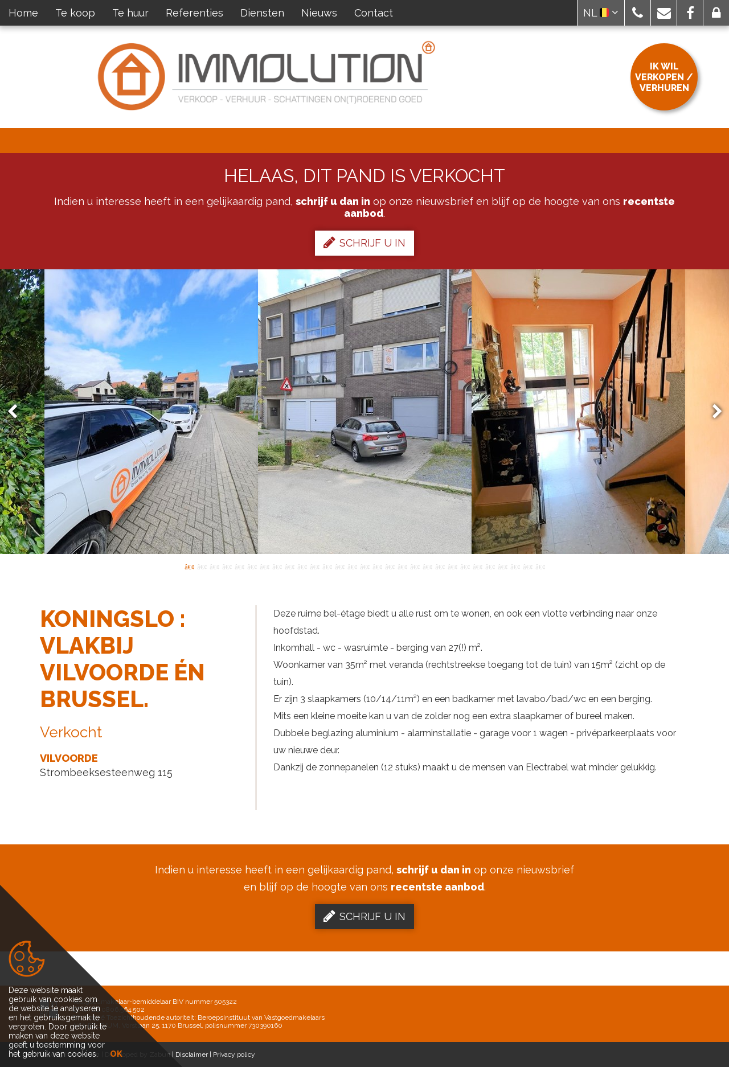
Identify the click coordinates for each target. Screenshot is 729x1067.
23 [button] (465, 566)
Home (23, 13)
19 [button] (414, 566)
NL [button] (601, 13)
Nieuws (319, 13)
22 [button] (452, 566)
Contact (373, 13)
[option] (365, 411)
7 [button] (264, 566)
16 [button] (377, 566)
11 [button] (314, 566)
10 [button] (302, 566)
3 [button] (214, 566)
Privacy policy (234, 1054)
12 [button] (327, 566)
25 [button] (490, 566)
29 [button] (540, 566)
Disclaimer (191, 1054)
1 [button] (189, 566)
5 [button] (239, 566)
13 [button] (339, 566)
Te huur (130, 13)
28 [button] (527, 566)
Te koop (75, 13)
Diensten (262, 13)
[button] (637, 13)
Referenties (194, 13)
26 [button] (502, 566)
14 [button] (352, 566)
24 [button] (477, 566)
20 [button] (427, 566)
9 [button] (289, 566)
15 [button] (364, 566)
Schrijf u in (364, 242)
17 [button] (389, 566)
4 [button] (227, 566)
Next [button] (712, 412)
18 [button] (402, 566)
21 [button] (440, 566)
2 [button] (201, 566)
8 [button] (277, 566)
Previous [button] (17, 412)
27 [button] (515, 566)
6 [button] (252, 566)
